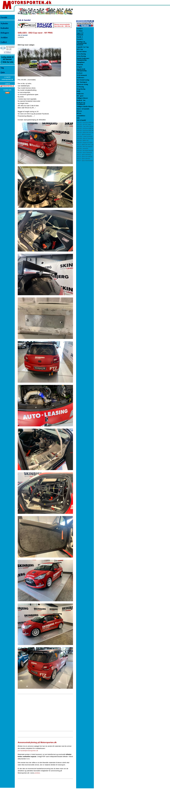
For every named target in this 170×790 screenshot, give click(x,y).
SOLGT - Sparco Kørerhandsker (85, 160)
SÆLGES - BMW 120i (82, 140)
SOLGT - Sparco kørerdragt (84, 154)
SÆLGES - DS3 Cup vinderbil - (87, 146)
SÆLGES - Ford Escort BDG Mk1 (85, 130)
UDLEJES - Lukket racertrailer (84, 136)
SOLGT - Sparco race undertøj (84, 156)
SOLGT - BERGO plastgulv (84, 134)
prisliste (37, 773)
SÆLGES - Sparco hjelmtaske (84, 152)
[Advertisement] (45, 712)
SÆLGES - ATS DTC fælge (84, 124)
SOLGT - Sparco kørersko (83, 158)
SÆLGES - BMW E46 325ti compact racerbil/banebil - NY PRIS (93, 132)
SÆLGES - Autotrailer (82, 148)
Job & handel (24, 20)
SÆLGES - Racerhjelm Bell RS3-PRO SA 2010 (89, 150)
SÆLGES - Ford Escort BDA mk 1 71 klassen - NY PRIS (91, 122)
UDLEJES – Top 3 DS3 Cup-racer (85, 126)
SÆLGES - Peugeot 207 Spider (85, 142)
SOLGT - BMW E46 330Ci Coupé (85, 144)
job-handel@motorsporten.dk (28, 750)
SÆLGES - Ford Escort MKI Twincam (86, 128)
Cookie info (7, 90)
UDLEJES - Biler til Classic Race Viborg (87, 138)
